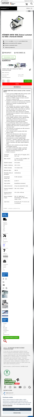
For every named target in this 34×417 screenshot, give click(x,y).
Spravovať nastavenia (7, 405)
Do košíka (27, 81)
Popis (17, 84)
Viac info (4, 245)
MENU (29, 8)
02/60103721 (6, 61)
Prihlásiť (31, 1)
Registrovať (27, 1)
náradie (5, 354)
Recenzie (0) (19, 53)
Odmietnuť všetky (17, 412)
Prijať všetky (17, 409)
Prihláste (7, 41)
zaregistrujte (16, 41)
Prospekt (6, 53)
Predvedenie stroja (9, 57)
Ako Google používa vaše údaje (23, 404)
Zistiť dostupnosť (6, 77)
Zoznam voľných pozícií (11, 337)
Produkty (5, 8)
